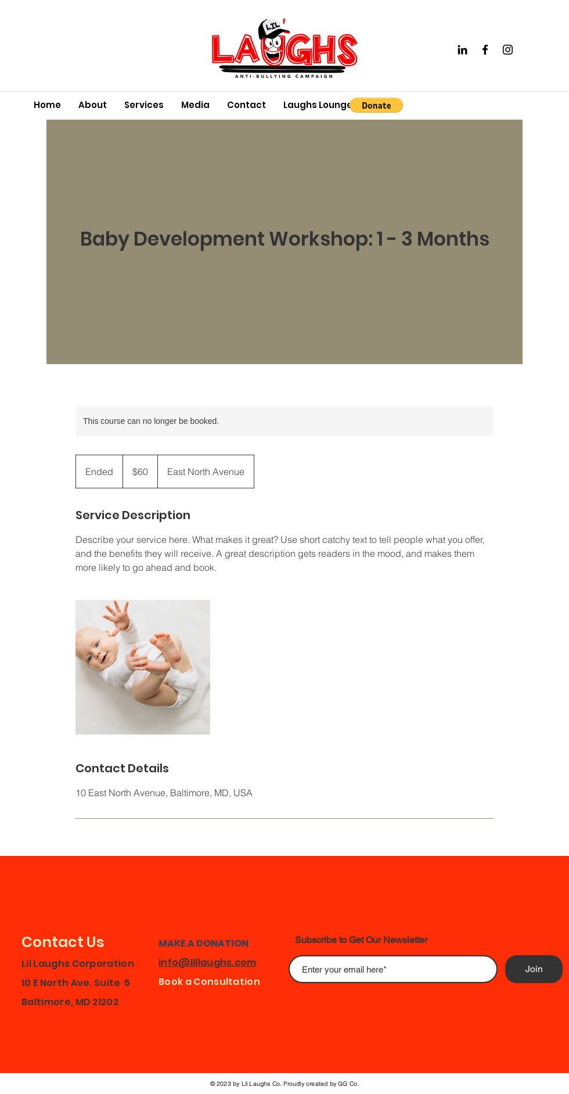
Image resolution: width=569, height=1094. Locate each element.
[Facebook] (485, 49)
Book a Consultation (209, 981)
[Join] (534, 969)
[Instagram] (507, 49)
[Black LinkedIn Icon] (462, 49)
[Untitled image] (142, 667)
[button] (376, 105)
